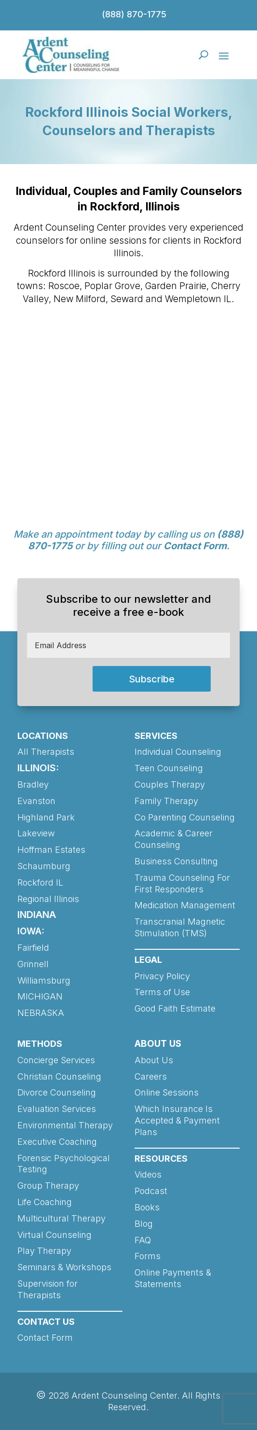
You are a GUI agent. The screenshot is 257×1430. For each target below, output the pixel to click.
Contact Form (195, 546)
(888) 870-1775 (134, 14)
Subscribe (152, 679)
